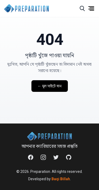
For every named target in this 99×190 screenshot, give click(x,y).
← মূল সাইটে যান (50, 86)
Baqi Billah (60, 179)
